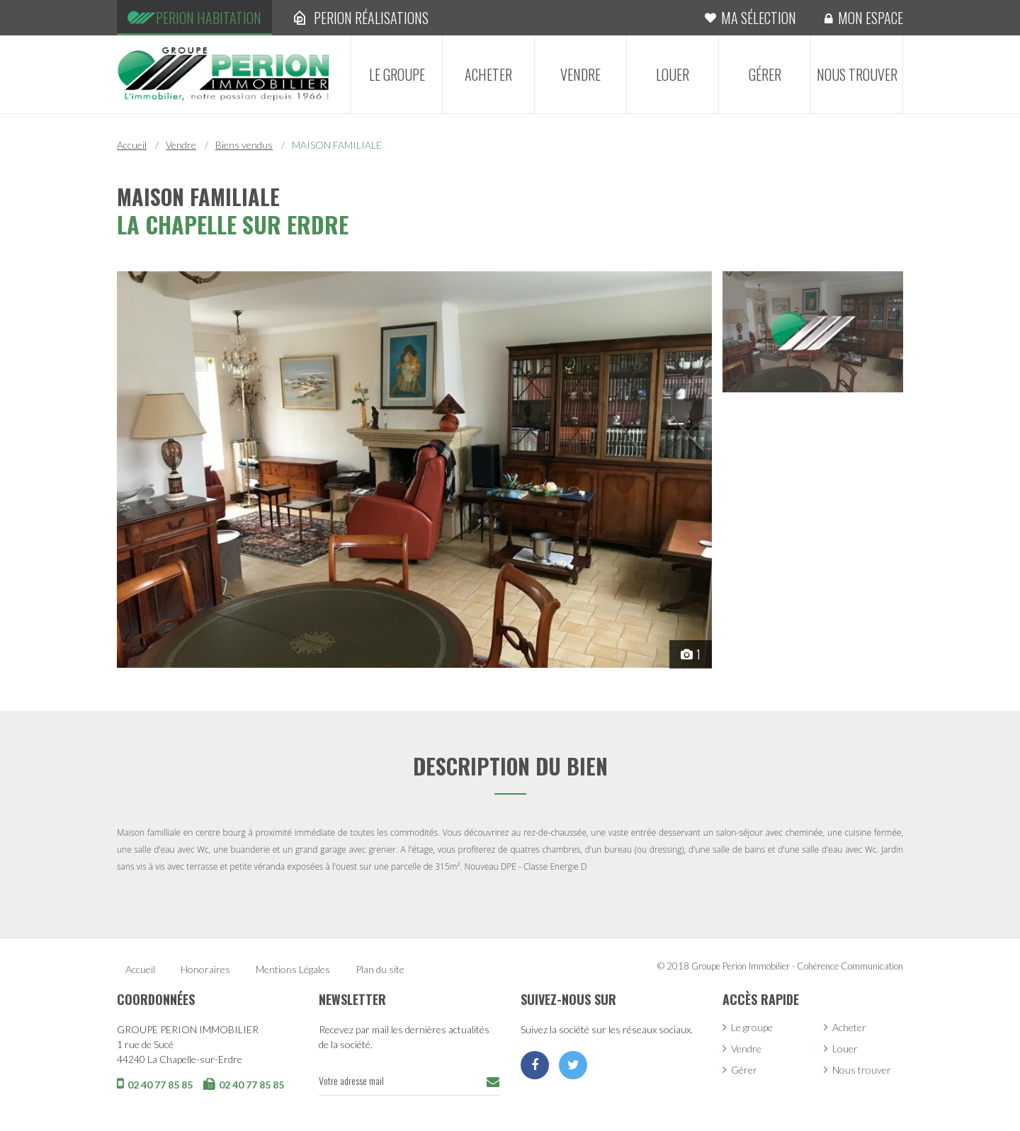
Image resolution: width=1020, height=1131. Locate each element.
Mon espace (870, 17)
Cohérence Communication (850, 966)
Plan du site (380, 969)
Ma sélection (758, 17)
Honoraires (205, 969)
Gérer (765, 74)
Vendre (580, 74)
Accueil (132, 145)
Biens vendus (244, 145)
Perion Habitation (208, 17)
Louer (672, 74)
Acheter (488, 74)
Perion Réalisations (371, 17)
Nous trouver (857, 74)
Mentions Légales (293, 969)
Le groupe (397, 74)
